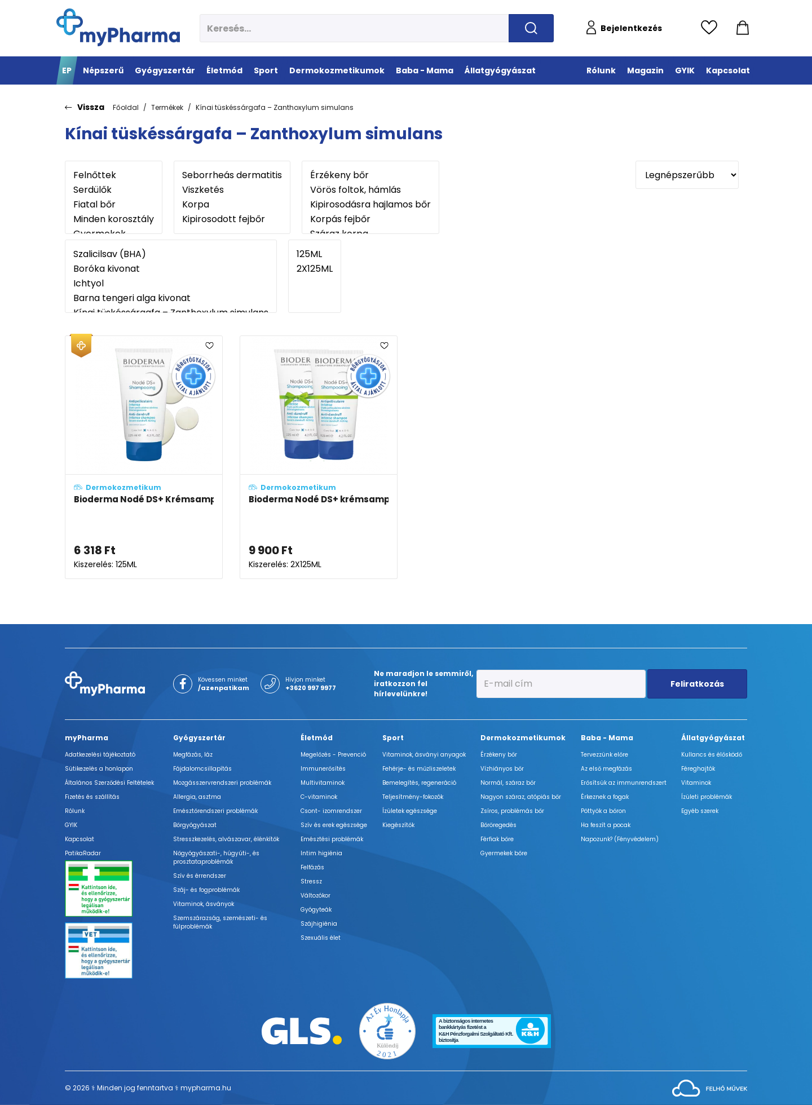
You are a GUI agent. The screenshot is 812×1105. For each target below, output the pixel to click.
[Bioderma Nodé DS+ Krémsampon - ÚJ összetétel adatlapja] (144, 457)
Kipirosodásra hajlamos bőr (370, 204)
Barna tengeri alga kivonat (171, 298)
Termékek (167, 107)
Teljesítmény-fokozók (412, 797)
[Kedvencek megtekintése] (712, 28)
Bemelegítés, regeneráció (419, 783)
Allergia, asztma (197, 797)
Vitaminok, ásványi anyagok (424, 754)
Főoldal (126, 107)
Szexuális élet (321, 938)
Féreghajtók (698, 768)
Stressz (311, 881)
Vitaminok (696, 783)
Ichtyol (171, 283)
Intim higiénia (321, 853)
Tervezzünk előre (604, 754)
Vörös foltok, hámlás (370, 190)
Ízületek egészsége (409, 811)
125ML (314, 254)
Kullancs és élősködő (711, 754)
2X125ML (314, 269)
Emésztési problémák (332, 839)
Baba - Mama (607, 737)
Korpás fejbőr (370, 219)
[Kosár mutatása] (743, 28)
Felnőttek (113, 175)
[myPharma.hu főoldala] (118, 27)
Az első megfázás (606, 768)
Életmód (317, 737)
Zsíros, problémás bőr (512, 811)
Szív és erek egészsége (334, 825)
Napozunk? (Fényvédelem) (620, 839)
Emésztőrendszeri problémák (215, 811)
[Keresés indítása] (531, 28)
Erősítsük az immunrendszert (624, 783)
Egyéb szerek (699, 811)
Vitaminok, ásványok (203, 904)
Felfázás (312, 867)
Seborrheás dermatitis (232, 175)
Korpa (232, 204)
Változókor (315, 895)
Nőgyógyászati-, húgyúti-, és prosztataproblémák (216, 857)
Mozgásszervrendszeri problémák (222, 783)
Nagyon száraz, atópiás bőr (520, 797)
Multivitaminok (323, 783)
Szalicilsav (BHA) (171, 254)
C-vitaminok (319, 797)
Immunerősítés (323, 768)
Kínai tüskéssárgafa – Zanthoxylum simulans (275, 107)
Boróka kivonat (171, 269)
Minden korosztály (113, 219)
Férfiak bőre (497, 839)
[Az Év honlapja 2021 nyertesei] (387, 1030)
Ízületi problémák (706, 797)
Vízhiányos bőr (502, 768)
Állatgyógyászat (713, 737)
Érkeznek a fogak (605, 797)
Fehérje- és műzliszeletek (419, 768)
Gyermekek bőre (503, 853)
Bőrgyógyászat (195, 825)
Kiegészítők (398, 825)
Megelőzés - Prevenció (333, 754)
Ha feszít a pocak (605, 825)
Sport (393, 737)
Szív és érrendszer (199, 876)
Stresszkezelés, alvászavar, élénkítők (226, 839)
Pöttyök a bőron (603, 811)
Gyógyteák (316, 909)
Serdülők (113, 190)
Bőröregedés (498, 825)
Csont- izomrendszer (331, 811)
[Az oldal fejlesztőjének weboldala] (709, 1087)
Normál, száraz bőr (508, 783)
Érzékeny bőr (370, 175)
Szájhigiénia (319, 924)
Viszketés (232, 190)
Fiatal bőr (113, 204)
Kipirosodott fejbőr (232, 219)
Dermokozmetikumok (523, 737)
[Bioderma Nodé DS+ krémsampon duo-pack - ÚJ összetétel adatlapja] (319, 457)
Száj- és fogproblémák (206, 890)
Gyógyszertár (199, 737)
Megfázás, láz (193, 754)
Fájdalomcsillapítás (202, 768)
